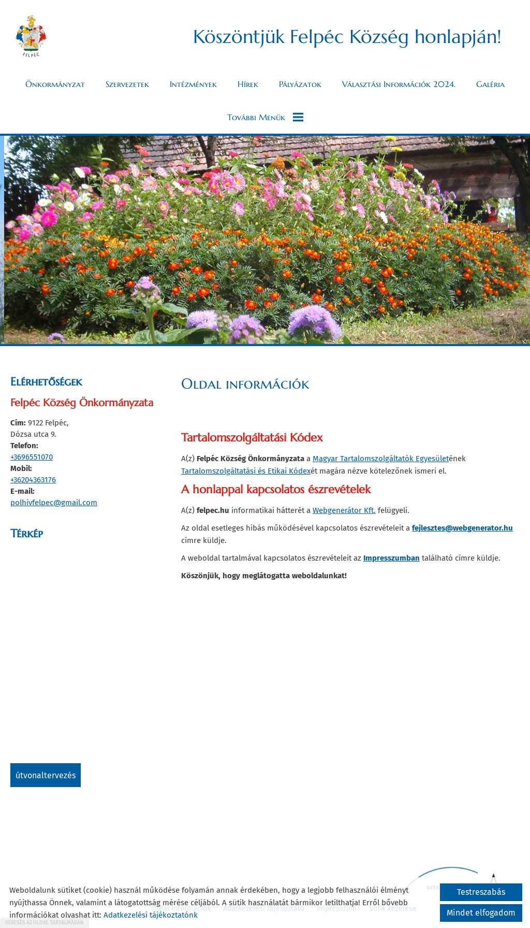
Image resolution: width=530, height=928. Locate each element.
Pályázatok (300, 84)
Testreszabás (481, 892)
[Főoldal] (31, 36)
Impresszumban (391, 558)
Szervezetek (127, 84)
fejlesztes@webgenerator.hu (462, 528)
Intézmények (193, 84)
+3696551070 (31, 457)
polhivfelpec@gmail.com (53, 502)
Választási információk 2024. (398, 84)
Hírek (248, 84)
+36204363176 (33, 479)
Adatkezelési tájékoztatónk (151, 915)
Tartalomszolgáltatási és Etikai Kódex (246, 471)
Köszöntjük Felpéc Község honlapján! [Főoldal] (347, 36)
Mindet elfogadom (481, 913)
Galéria (490, 84)
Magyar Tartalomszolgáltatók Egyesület (381, 458)
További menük (265, 117)
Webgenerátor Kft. (344, 510)
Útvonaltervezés (46, 775)
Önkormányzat (55, 84)
